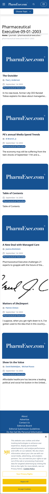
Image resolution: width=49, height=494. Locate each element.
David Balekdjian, (13, 366)
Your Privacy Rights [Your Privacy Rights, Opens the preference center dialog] (24, 474)
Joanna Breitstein (13, 249)
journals (12, 35)
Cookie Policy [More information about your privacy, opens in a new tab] (29, 469)
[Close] (46, 437)
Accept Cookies (24, 489)
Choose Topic (23, 11)
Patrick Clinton (12, 308)
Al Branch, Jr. (11, 138)
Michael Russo (28, 366)
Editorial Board (24, 425)
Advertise (24, 419)
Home (4, 35)
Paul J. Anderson (13, 80)
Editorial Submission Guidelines (24, 428)
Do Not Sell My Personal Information (24, 432)
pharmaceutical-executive (29, 35)
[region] (24, 463)
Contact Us (24, 422)
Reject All (24, 481)
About (24, 416)
